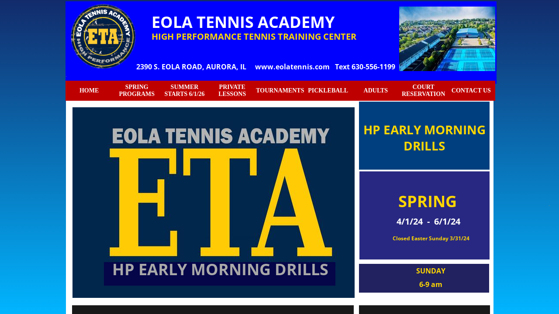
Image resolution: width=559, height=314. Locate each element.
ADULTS (376, 90)
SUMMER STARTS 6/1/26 (184, 90)
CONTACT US (471, 90)
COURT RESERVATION (423, 90)
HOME (89, 90)
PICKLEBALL (328, 90)
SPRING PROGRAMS (137, 90)
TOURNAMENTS (280, 90)
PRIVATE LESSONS (232, 90)
